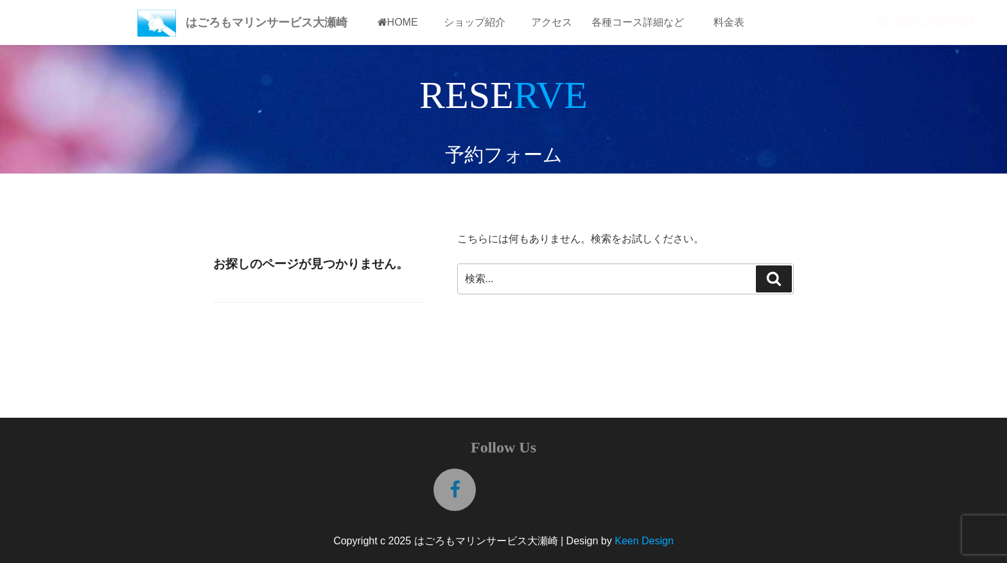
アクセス (551, 22)
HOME (398, 22)
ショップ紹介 (474, 22)
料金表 (729, 22)
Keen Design (644, 540)
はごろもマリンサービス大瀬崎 (266, 22)
